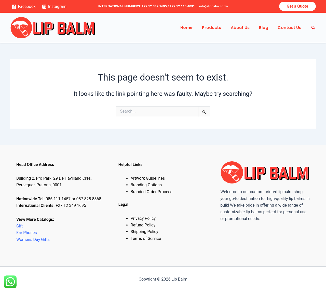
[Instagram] (54, 6)
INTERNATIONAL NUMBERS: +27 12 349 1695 (132, 6)
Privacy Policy (143, 218)
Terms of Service (146, 238)
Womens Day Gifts (33, 239)
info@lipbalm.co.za (213, 6)
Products (216, 27)
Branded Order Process (151, 191)
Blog (265, 27)
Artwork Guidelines (148, 178)
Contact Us (290, 27)
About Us (243, 27)
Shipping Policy (144, 231)
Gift (19, 226)
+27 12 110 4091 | (184, 6)
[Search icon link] (313, 28)
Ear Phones (27, 232)
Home (192, 27)
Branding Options (146, 184)
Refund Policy (143, 225)
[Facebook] (23, 6)
